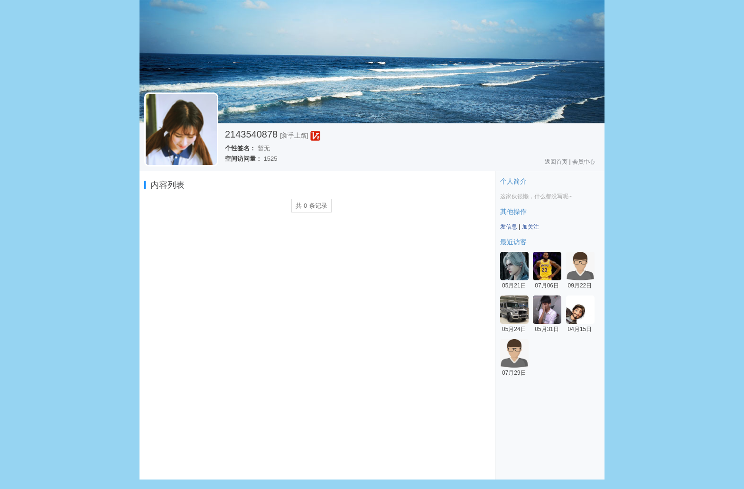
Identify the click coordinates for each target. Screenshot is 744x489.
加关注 (530, 226)
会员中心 (583, 161)
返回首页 (556, 161)
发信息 (508, 226)
